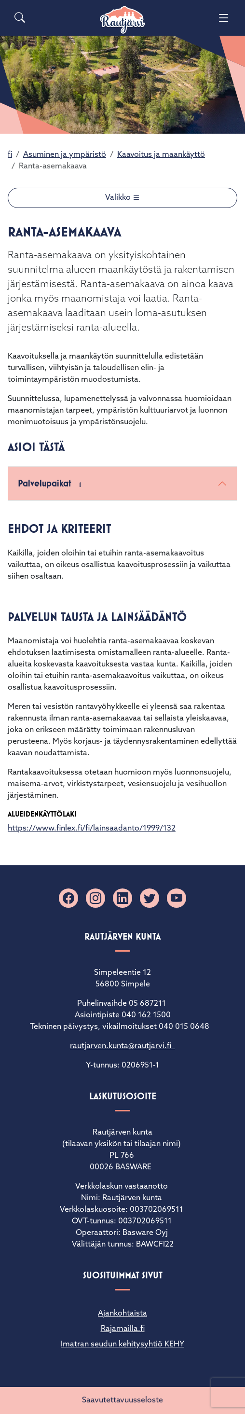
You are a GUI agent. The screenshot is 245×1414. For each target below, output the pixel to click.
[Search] (20, 18)
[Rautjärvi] (122, 20)
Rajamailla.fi (123, 1329)
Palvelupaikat (51, 484)
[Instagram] (95, 898)
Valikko (119, 198)
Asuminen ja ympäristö (64, 155)
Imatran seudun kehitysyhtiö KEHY (122, 1344)
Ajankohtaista (122, 1313)
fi (10, 155)
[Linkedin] (122, 898)
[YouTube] (176, 898)
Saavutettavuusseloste (122, 1400)
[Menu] (223, 18)
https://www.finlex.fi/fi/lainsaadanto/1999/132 (92, 828)
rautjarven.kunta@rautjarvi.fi (122, 1046)
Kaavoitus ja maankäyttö (161, 155)
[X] (149, 898)
